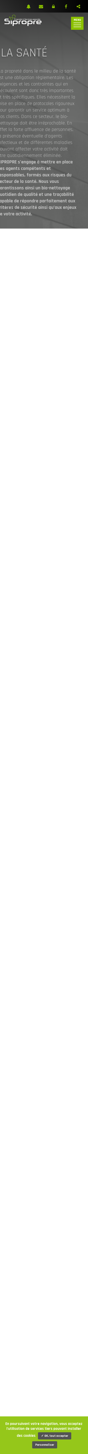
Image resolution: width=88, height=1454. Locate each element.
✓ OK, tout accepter (54, 1436)
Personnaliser (44, 1445)
